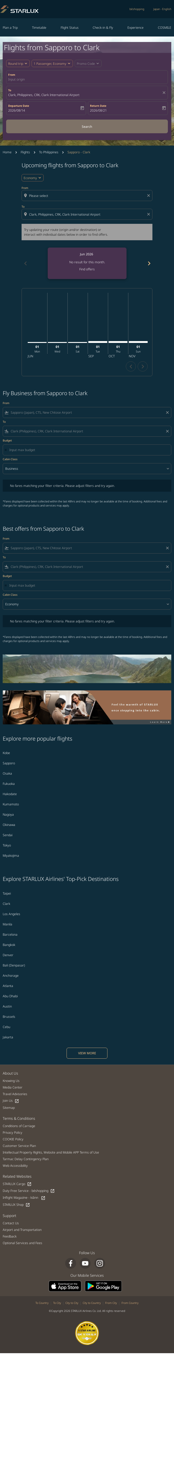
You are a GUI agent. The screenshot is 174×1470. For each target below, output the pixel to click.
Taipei (7, 893)
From (11, 75)
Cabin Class (10, 459)
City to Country (92, 1303)
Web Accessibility (15, 1165)
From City (111, 1303)
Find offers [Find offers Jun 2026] (87, 269)
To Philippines (48, 152)
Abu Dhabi (10, 996)
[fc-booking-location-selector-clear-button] (165, 92)
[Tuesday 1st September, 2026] (97, 342)
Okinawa (9, 824)
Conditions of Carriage (19, 1126)
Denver (8, 955)
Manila (7, 924)
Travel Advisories (15, 1094)
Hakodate (10, 794)
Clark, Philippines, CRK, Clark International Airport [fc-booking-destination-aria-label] (44, 95)
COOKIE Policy (13, 1139)
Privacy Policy (12, 1132)
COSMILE (164, 27)
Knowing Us (11, 1080)
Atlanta (8, 986)
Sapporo (9, 763)
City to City (71, 1303)
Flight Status (70, 27)
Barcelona (10, 934)
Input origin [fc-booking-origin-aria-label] (16, 79)
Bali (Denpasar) (14, 965)
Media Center (12, 1087)
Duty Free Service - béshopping (29, 1190)
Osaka (7, 773)
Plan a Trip (10, 27)
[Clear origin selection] (149, 195)
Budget (7, 440)
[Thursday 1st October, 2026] (118, 342)
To (9, 90)
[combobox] (87, 195)
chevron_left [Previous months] (25, 263)
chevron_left (131, 367)
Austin (7, 1006)
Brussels (9, 1016)
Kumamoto (11, 804)
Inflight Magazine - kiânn (24, 1197)
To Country (42, 1303)
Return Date (98, 106)
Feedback (10, 1236)
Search (87, 126)
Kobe (6, 753)
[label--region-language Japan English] (162, 9)
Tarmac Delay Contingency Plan (26, 1159)
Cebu (6, 1027)
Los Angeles (11, 914)
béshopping (136, 9)
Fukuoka (9, 783)
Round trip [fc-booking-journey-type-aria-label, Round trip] (15, 63)
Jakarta (8, 1037)
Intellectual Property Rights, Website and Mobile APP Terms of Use (51, 1152)
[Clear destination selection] (149, 214)
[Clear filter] (167, 412)
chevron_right (143, 367)
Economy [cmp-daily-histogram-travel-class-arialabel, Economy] (30, 178)
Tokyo (7, 845)
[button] (52, 63)
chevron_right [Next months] (148, 263)
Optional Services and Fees (22, 1243)
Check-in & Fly (103, 27)
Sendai (7, 835)
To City (57, 1303)
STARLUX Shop (16, 1204)
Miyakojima (11, 855)
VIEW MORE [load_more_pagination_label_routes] (87, 1053)
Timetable (39, 27)
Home (7, 152)
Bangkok (9, 945)
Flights (25, 152)
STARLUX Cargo (17, 1184)
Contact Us (11, 1223)
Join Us (11, 1100)
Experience (135, 27)
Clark (6, 903)
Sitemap (9, 1107)
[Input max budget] (87, 450)
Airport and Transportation (22, 1229)
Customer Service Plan (19, 1146)
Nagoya (8, 814)
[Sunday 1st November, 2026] (138, 342)
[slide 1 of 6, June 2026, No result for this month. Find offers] (87, 263)
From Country (130, 1303)
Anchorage (11, 975)
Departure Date (18, 106)
